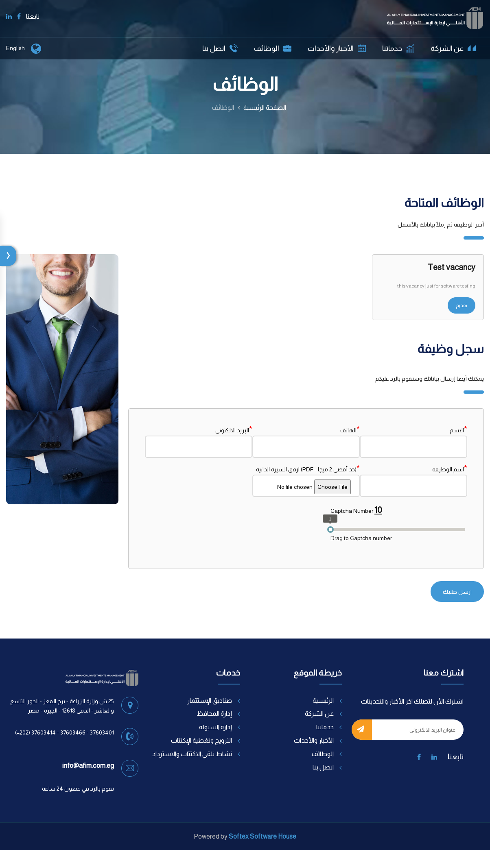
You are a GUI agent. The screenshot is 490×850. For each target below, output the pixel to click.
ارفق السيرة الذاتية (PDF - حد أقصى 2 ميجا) (308, 468)
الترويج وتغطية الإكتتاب (201, 740)
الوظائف (272, 48)
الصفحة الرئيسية (264, 107)
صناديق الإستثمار (209, 700)
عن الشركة (453, 48)
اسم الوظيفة (449, 468)
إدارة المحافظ (214, 713)
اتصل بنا (220, 48)
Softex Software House (262, 836)
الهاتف (350, 429)
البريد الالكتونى (233, 429)
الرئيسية (323, 700)
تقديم (461, 305)
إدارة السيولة (215, 727)
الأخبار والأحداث (337, 48)
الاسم (458, 429)
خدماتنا (398, 48)
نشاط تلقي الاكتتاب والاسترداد (192, 753)
